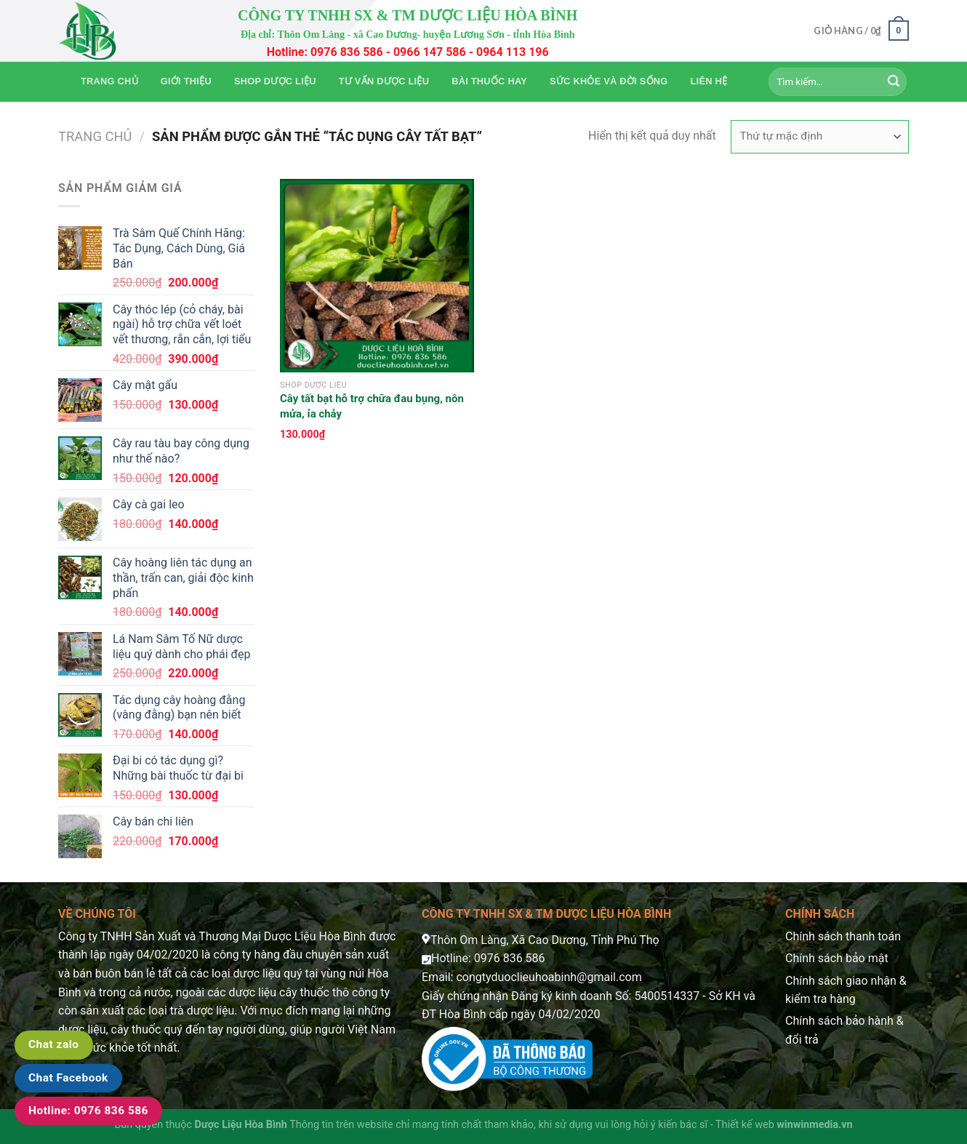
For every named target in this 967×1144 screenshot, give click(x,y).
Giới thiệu (186, 81)
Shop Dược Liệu (275, 81)
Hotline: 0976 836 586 (88, 1110)
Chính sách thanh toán (843, 936)
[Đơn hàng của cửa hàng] (820, 136)
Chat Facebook (68, 1077)
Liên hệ (709, 81)
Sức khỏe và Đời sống (608, 81)
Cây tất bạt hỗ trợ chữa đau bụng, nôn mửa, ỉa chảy (372, 406)
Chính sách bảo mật (836, 958)
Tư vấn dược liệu (384, 81)
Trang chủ (109, 81)
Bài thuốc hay (489, 81)
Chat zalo (53, 1044)
